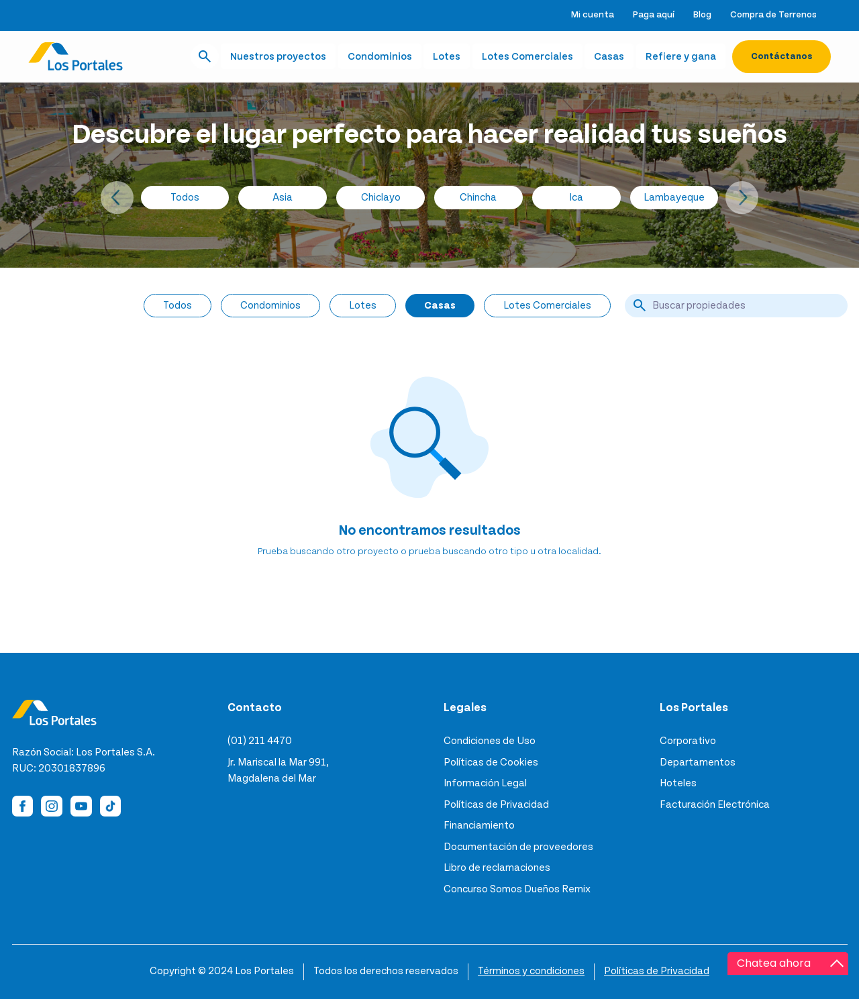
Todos (184, 197)
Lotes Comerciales (527, 56)
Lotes (446, 56)
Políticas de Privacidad (656, 970)
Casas (609, 56)
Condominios (380, 56)
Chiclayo (381, 197)
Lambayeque (674, 197)
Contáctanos (781, 56)
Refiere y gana (681, 56)
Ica (576, 197)
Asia (282, 197)
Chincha (478, 197)
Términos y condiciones (531, 970)
